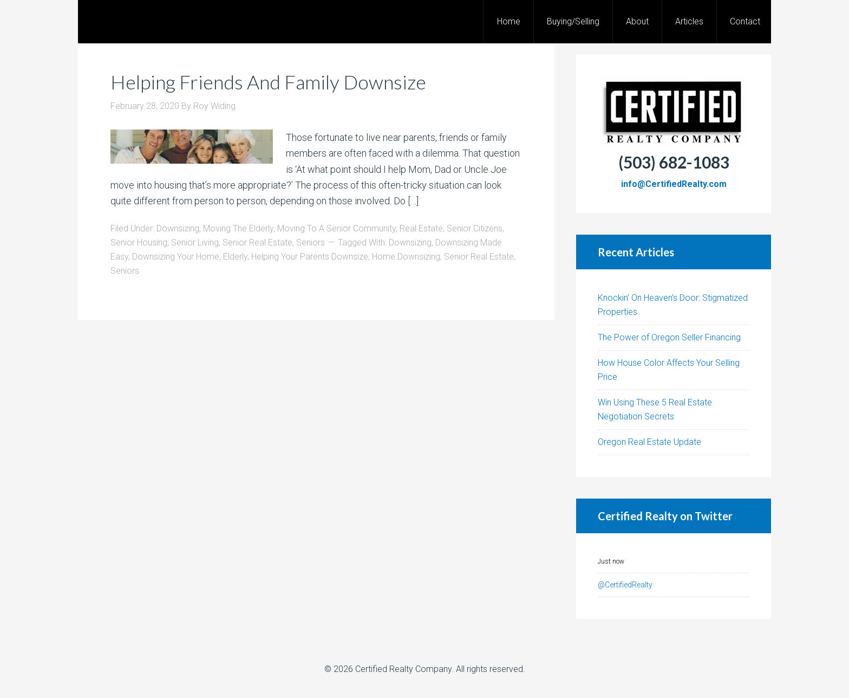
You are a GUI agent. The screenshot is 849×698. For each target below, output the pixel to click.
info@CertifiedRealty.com (674, 184)
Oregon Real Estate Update (649, 442)
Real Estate (421, 228)
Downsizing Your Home (175, 256)
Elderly (235, 256)
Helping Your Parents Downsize (309, 256)
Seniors (310, 242)
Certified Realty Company (403, 669)
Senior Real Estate (257, 242)
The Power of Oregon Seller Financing (669, 337)
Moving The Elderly (238, 228)
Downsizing (177, 228)
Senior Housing (138, 242)
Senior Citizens (474, 228)
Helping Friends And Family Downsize (268, 82)
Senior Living (195, 242)
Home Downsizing (406, 256)
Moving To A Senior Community (336, 228)
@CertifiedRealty (625, 584)
